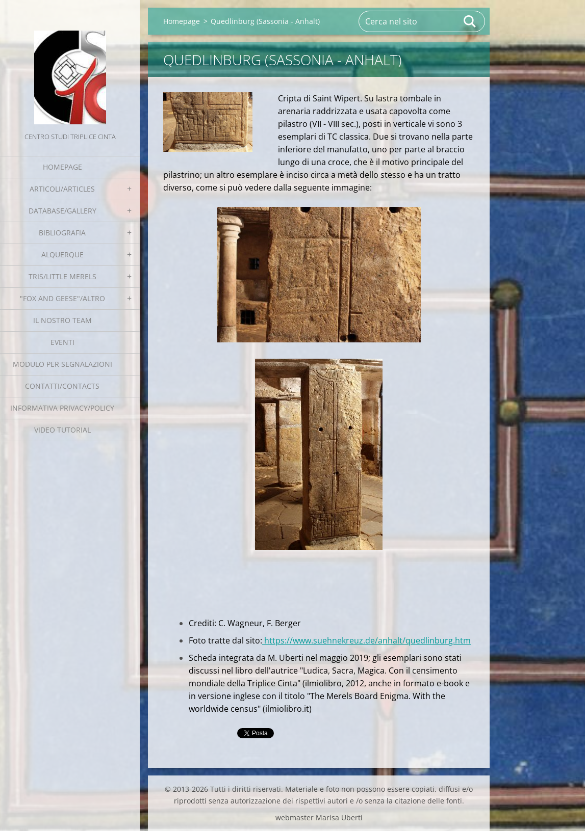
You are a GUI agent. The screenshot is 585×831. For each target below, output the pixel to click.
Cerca (470, 21)
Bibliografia (62, 232)
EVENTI (62, 342)
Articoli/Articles (62, 189)
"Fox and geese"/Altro (62, 298)
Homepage (62, 167)
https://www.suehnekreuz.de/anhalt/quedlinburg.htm (366, 640)
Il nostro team (62, 320)
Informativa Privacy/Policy (62, 408)
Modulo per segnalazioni (62, 364)
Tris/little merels (62, 276)
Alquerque (62, 254)
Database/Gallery (62, 211)
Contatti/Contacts (62, 386)
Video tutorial (62, 430)
